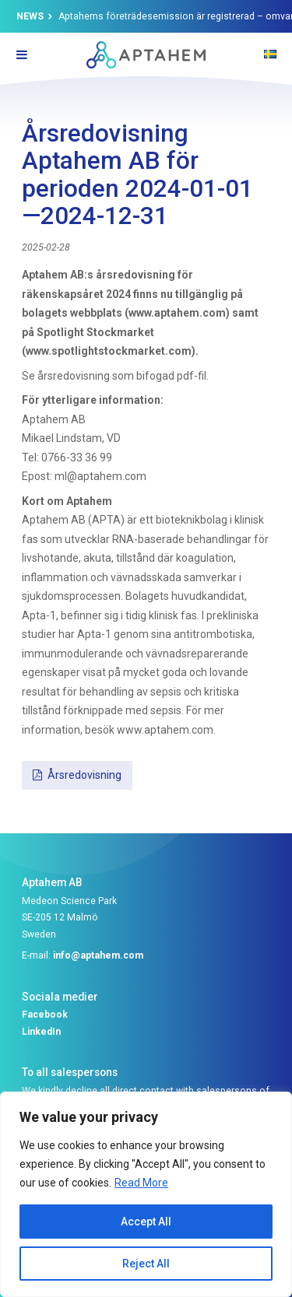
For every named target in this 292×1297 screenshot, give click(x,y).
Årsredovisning (84, 775)
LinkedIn (41, 1031)
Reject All (146, 1263)
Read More (141, 1182)
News (30, 16)
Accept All (146, 1221)
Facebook (45, 1014)
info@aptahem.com (98, 955)
